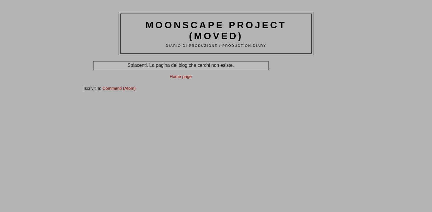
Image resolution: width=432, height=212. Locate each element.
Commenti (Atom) (119, 88)
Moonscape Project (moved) (216, 30)
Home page (181, 76)
